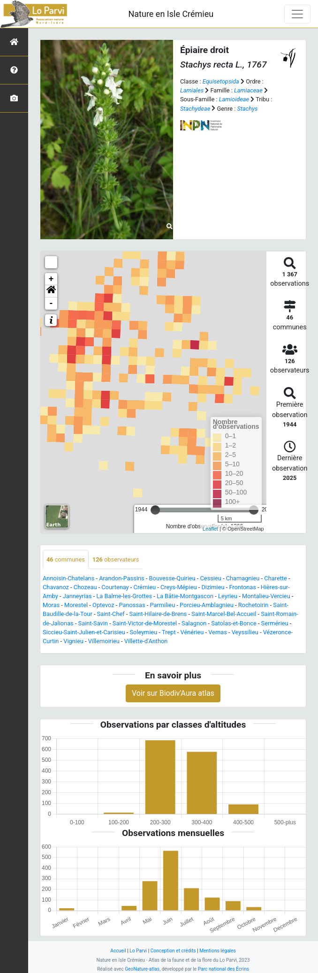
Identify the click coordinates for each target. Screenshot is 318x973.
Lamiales (192, 90)
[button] (51, 291)
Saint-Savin (93, 623)
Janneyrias (77, 596)
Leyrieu (227, 596)
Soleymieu (143, 632)
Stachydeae (195, 108)
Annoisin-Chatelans (68, 578)
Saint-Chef (111, 613)
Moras (51, 604)
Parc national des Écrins (223, 969)
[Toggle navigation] (297, 14)
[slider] (155, 510)
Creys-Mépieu (178, 587)
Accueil (118, 951)
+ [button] (51, 279)
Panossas (132, 604)
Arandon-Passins (121, 578)
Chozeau (85, 587)
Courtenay (115, 587)
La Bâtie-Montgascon (185, 596)
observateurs (115, 559)
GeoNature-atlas (142, 969)
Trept (169, 632)
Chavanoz (56, 587)
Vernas (217, 632)
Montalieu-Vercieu (266, 596)
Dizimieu (212, 587)
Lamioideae (234, 99)
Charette (275, 578)
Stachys (247, 108)
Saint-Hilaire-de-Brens (158, 613)
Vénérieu (192, 632)
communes (65, 559)
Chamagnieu (243, 578)
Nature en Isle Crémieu (170, 14)
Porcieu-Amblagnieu (207, 604)
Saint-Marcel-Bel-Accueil (223, 613)
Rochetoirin (253, 604)
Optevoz (103, 604)
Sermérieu (274, 623)
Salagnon (194, 623)
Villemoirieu (104, 641)
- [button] (51, 303)
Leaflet (210, 529)
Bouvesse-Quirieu (172, 578)
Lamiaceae (248, 90)
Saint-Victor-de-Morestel (145, 623)
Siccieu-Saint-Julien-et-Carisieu (84, 632)
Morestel (76, 604)
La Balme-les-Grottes (124, 596)
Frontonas (242, 587)
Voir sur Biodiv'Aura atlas (173, 693)
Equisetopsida (221, 81)
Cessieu (210, 578)
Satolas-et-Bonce (233, 623)
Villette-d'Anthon (146, 641)
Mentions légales (217, 951)
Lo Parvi (138, 951)
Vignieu (73, 641)
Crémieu (145, 587)
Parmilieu (162, 604)
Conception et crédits (173, 951)
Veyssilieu (245, 632)
